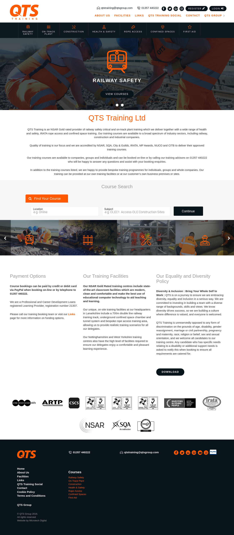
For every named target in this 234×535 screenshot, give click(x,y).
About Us (102, 15)
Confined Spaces (163, 27)
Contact (193, 15)
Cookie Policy (26, 491)
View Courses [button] (117, 94)
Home (21, 468)
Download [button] (170, 371)
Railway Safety (27, 28)
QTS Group (214, 15)
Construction (74, 27)
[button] (197, 8)
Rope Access (133, 27)
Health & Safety (104, 27)
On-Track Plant (48, 28)
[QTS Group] (34, 12)
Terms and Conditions (31, 495)
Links (139, 15)
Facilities (122, 15)
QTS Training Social (165, 15)
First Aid (189, 27)
